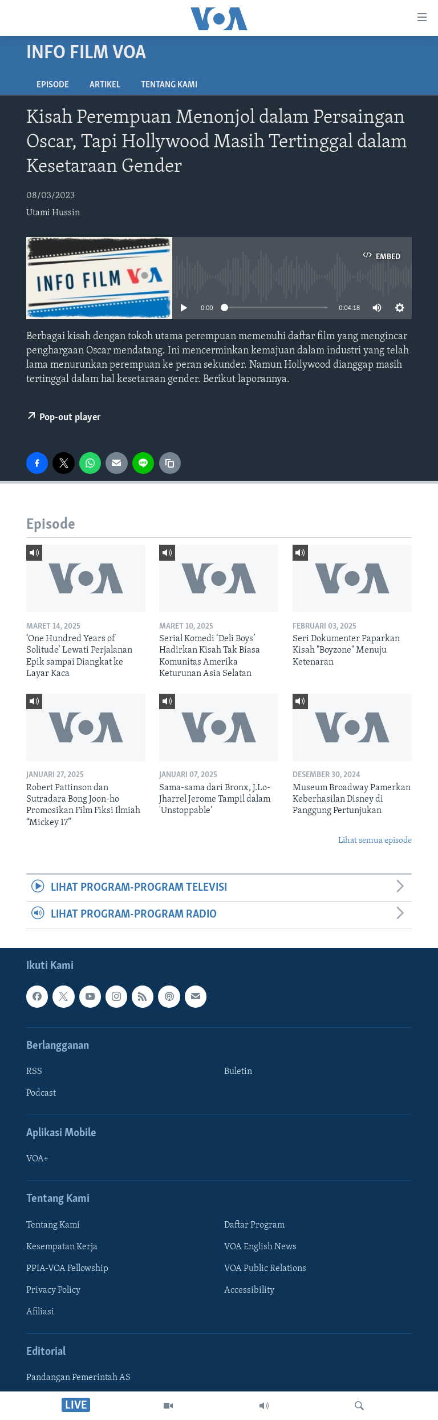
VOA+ (37, 1159)
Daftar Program (254, 1225)
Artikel (105, 85)
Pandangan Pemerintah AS (78, 1378)
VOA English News (260, 1247)
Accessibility (249, 1290)
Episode (52, 85)
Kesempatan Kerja (62, 1247)
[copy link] (170, 463)
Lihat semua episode (375, 840)
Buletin (238, 1071)
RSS (34, 1071)
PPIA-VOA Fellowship (67, 1268)
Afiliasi (40, 1312)
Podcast (41, 1093)
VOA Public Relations (265, 1268)
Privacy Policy (53, 1290)
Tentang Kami (169, 85)
